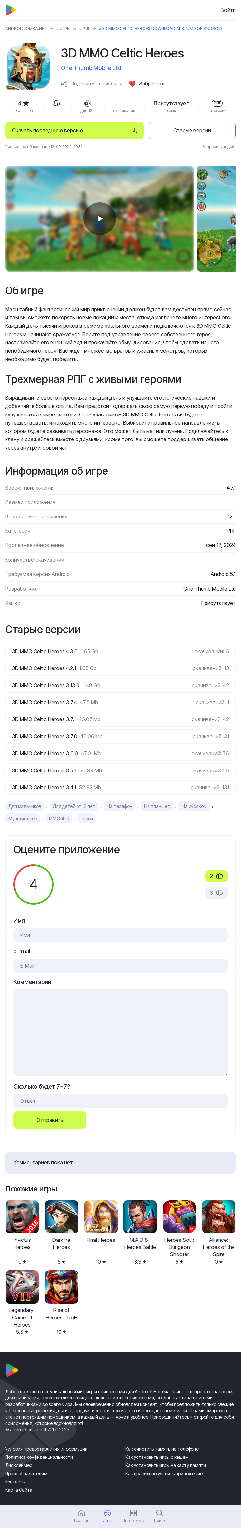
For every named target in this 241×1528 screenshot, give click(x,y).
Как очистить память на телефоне (162, 1449)
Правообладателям (26, 1473)
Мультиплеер (22, 818)
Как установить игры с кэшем (157, 1457)
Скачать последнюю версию (47, 130)
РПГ (86, 28)
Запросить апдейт (219, 146)
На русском (194, 806)
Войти (228, 10)
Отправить (49, 1120)
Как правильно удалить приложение (164, 1473)
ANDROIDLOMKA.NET (26, 28)
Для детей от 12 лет (74, 806)
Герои (87, 818)
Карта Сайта (18, 1490)
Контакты (15, 1481)
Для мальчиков (24, 806)
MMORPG (59, 818)
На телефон (119, 806)
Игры (65, 28)
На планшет (157, 806)
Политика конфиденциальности (39, 1457)
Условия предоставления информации (46, 1449)
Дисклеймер (18, 1465)
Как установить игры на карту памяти (165, 1465)
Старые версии (192, 130)
